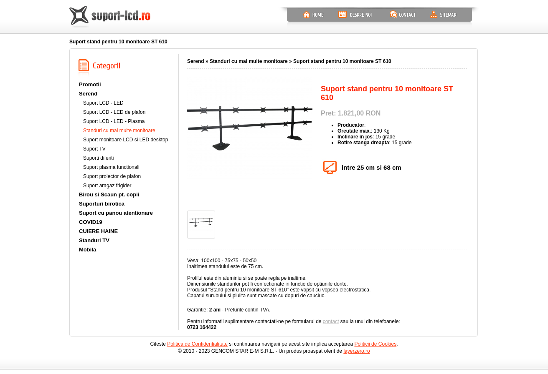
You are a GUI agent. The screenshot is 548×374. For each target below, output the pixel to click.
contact (331, 321)
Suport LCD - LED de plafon (114, 112)
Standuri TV (94, 240)
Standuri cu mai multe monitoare (119, 130)
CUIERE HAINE (98, 231)
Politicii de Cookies (375, 344)
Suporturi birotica (101, 204)
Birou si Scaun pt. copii (109, 194)
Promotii (90, 84)
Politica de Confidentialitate (197, 344)
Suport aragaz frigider (107, 185)
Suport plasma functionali (111, 167)
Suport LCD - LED (103, 103)
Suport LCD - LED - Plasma (114, 121)
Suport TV (94, 149)
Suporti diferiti (98, 158)
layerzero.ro (356, 351)
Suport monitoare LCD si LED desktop (125, 140)
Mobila (87, 249)
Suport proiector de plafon (112, 176)
